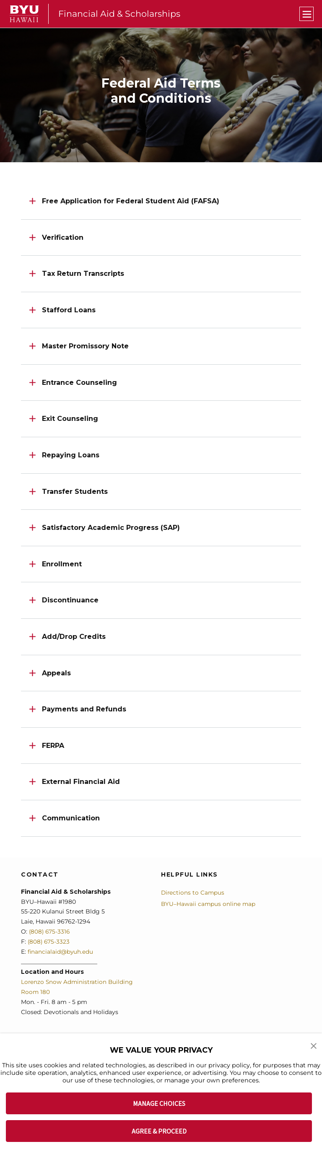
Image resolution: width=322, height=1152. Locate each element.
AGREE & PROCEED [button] (159, 1131)
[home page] (24, 13)
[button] (314, 1045)
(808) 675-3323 (49, 941)
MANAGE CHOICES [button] (159, 1103)
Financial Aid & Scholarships (120, 13)
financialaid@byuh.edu (60, 951)
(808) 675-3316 (50, 931)
